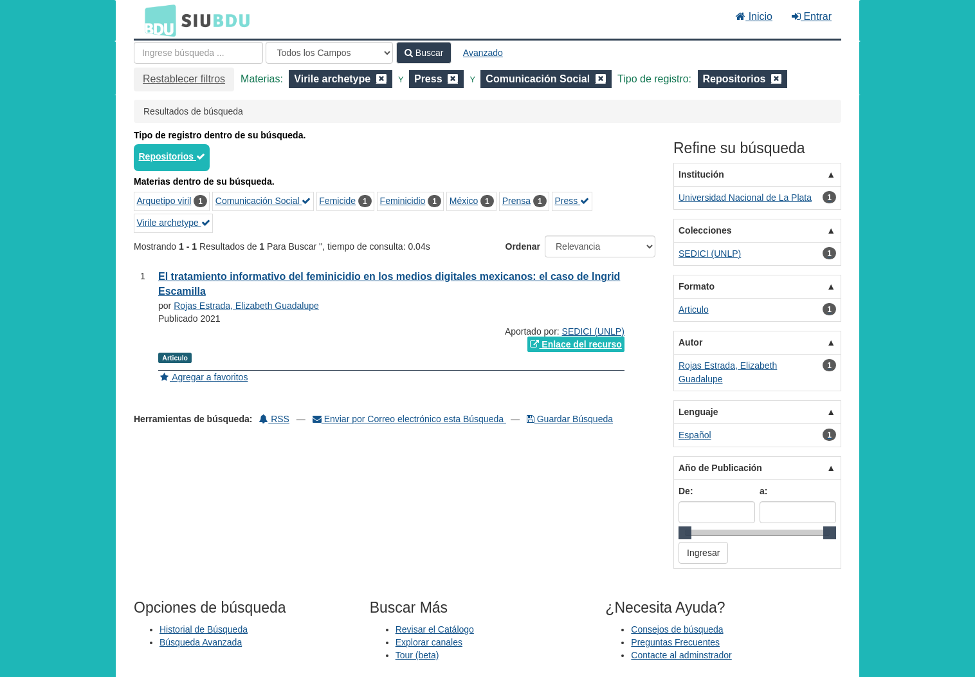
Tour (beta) (417, 655)
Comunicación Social (263, 201)
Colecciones (705, 230)
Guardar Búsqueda (570, 419)
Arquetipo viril (164, 201)
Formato (697, 286)
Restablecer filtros (184, 78)
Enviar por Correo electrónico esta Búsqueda (409, 419)
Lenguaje (698, 412)
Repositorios (172, 156)
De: (686, 491)
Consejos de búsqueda (677, 629)
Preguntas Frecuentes (675, 642)
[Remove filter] (381, 78)
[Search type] (329, 53)
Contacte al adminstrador (681, 655)
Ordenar (523, 246)
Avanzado (483, 53)
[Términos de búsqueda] (198, 53)
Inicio (754, 16)
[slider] (685, 532)
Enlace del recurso (575, 344)
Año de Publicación (720, 468)
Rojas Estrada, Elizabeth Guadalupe (246, 306)
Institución (701, 174)
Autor (690, 342)
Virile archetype (173, 223)
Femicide (337, 201)
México (464, 201)
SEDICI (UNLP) (593, 331)
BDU (157, 20)
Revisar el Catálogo (435, 629)
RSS (274, 419)
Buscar (424, 53)
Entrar (812, 16)
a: (763, 491)
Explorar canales (429, 642)
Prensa (516, 201)
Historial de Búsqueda (203, 629)
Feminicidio (403, 201)
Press (572, 201)
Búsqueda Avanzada (200, 642)
